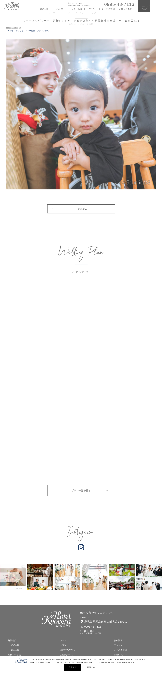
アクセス (118, 645)
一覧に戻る (81, 209)
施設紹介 (44, 9)
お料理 (59, 9)
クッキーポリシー (43, 662)
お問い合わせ (125, 9)
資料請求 (118, 640)
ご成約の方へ (66, 655)
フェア (63, 640)
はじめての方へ (67, 650)
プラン (92, 9)
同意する (72, 667)
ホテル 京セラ (11, 6)
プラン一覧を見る (81, 490)
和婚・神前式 (14, 655)
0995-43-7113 (119, 4)
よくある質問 (108, 9)
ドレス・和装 (75, 9)
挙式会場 (15, 645)
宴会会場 (15, 650)
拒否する (91, 667)
